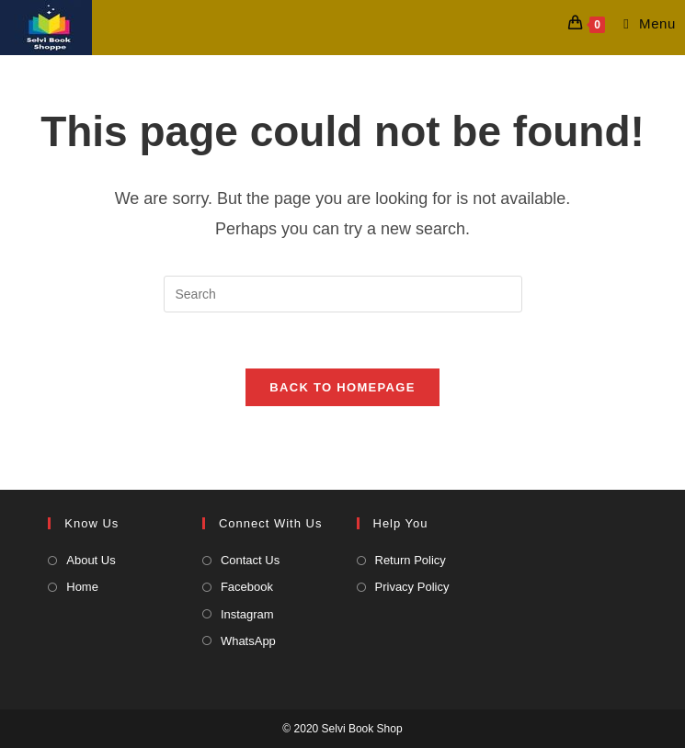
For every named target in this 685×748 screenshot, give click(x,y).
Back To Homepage (342, 387)
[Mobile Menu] (643, 23)
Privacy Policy (412, 587)
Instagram (247, 614)
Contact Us (250, 560)
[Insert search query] (343, 294)
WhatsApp (248, 641)
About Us (90, 560)
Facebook (247, 587)
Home (82, 587)
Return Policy (410, 560)
